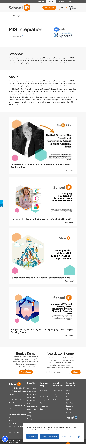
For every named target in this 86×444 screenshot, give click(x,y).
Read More (70, 171)
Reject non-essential (49, 436)
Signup (75, 372)
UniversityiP (13, 423)
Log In (62, 8)
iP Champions (70, 394)
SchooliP (50, 2)
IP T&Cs (68, 412)
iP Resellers (69, 397)
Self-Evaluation (32, 407)
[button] (5, 439)
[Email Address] (58, 372)
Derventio (40, 2)
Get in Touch (70, 403)
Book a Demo (49, 8)
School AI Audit (14, 432)
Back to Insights (15, 16)
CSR (67, 400)
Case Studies (57, 391)
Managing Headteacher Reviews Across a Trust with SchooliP (41, 219)
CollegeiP (60, 2)
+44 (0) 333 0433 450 (17, 388)
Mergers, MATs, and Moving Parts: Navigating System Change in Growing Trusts (42, 331)
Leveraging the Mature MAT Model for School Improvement (40, 277)
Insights (55, 394)
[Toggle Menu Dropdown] (72, 7)
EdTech (55, 400)
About (68, 391)
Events (55, 397)
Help (69, 2)
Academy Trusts (45, 397)
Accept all (32, 436)
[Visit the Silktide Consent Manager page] (78, 436)
